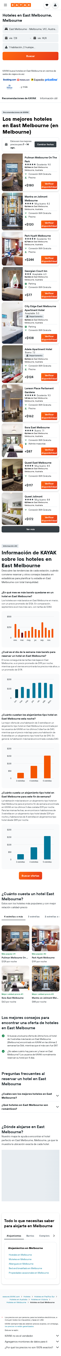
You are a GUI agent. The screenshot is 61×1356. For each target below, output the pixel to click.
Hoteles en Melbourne (16, 1302)
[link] (30, 876)
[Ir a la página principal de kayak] (21, 5)
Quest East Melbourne (38, 462)
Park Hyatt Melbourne (38, 235)
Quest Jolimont (33, 496)
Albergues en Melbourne (21, 1263)
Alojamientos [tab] (14, 1235)
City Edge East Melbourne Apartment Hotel (40, 308)
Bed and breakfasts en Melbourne (25, 1268)
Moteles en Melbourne (20, 1259)
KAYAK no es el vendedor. (32, 1336)
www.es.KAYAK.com (11, 1296)
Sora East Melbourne (37, 427)
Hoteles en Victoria (39, 1299)
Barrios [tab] (30, 1235)
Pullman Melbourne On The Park (41, 159)
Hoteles (27, 1296)
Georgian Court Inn (36, 271)
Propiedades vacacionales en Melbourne (29, 1272)
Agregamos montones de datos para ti (32, 1341)
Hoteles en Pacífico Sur (44, 1296)
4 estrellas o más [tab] (13, 916)
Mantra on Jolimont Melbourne (36, 198)
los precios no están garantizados (19, 1326)
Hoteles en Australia (18, 1299)
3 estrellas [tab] (34, 916)
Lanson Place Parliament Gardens (39, 390)
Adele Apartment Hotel (38, 349)
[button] (5, 5)
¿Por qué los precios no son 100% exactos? (32, 1347)
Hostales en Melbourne (20, 1254)
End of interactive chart (5, 701)
